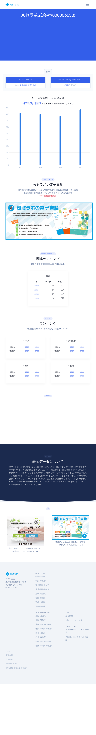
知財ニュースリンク (74, 620)
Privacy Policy (11, 664)
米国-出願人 (41, 616)
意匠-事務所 (41, 598)
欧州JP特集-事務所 (44, 646)
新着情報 (69, 616)
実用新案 (23, 85)
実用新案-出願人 (42, 585)
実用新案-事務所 (42, 589)
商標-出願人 (41, 602)
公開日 (67, 85)
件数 (48, 72)
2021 (34, 290)
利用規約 (9, 659)
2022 (34, 294)
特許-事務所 (41, 581)
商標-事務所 (41, 606)
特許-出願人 (41, 576)
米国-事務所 (41, 620)
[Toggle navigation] (87, 4)
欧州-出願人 (41, 633)
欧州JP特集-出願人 (44, 641)
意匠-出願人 (41, 593)
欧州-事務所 (41, 637)
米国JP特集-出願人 (44, 624)
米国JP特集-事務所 (44, 629)
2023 (34, 298)
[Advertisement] (48, 38)
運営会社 (9, 655)
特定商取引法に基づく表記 (17, 668)
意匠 (30, 85)
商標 (34, 85)
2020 (34, 286)
